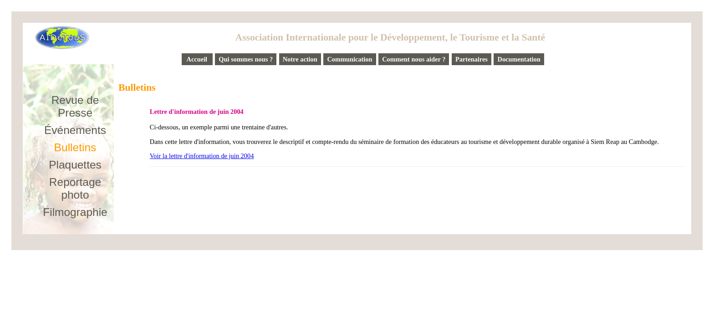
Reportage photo (75, 188)
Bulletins (75, 147)
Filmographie (75, 212)
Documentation (518, 59)
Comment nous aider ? (413, 59)
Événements (75, 130)
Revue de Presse (75, 106)
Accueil (197, 59)
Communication (349, 59)
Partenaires (471, 59)
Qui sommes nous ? (246, 59)
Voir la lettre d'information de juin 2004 (202, 155)
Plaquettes (75, 165)
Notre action (300, 59)
